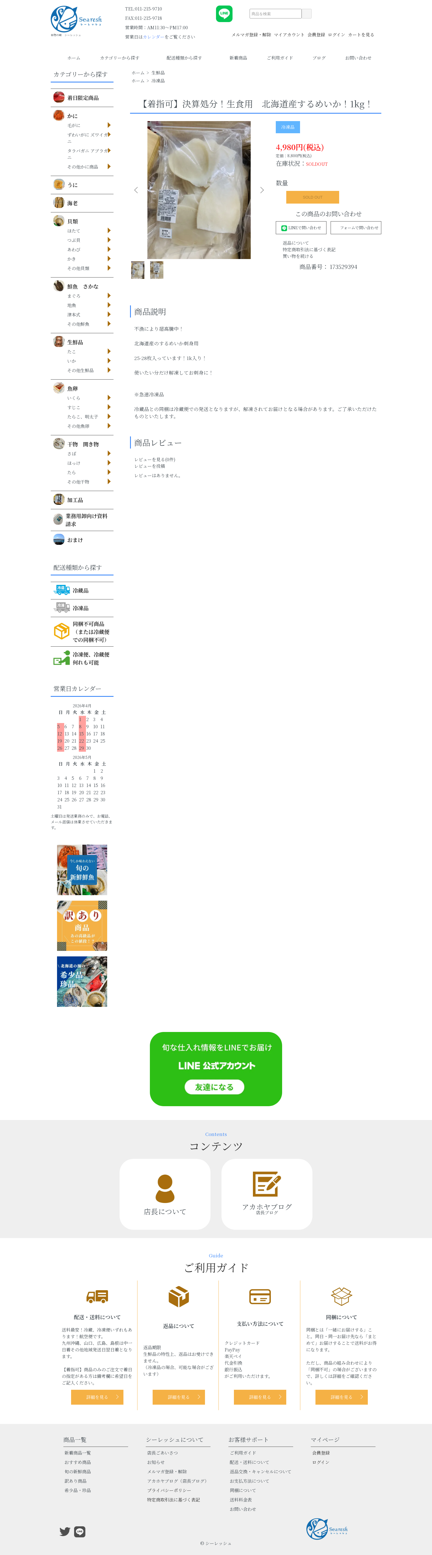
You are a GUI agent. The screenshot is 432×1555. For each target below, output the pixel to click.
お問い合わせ (358, 58)
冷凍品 (70, 607)
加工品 (68, 499)
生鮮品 (68, 341)
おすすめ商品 (77, 1462)
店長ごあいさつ (162, 1453)
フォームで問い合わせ (355, 227)
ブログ (319, 58)
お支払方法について (249, 1481)
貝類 (65, 220)
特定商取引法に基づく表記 (309, 249)
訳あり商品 (75, 1481)
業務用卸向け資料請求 (80, 519)
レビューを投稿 (149, 474)
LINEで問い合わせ (301, 227)
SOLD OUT (313, 197)
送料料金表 (241, 1500)
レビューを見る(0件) (154, 468)
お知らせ (156, 1462)
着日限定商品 (76, 97)
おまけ (68, 539)
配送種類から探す (188, 58)
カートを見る (361, 31)
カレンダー (153, 37)
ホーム (73, 58)
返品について (296, 243)
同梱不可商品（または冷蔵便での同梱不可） (81, 631)
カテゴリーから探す (123, 58)
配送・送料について (249, 1462)
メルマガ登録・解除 (251, 31)
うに (65, 184)
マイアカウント (289, 31)
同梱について (243, 1490)
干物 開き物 (76, 443)
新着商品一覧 (77, 1453)
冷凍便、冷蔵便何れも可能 (81, 657)
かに (65, 115)
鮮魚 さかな (76, 285)
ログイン (336, 31)
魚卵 (65, 387)
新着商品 (238, 58)
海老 (65, 202)
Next (259, 190)
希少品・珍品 (77, 1490)
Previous (138, 190)
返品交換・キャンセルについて (260, 1471)
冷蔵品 (70, 590)
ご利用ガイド (280, 58)
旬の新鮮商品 (77, 1471)
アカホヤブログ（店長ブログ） (178, 1481)
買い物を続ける (298, 256)
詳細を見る (97, 1397)
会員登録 (316, 31)
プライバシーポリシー (169, 1490)
